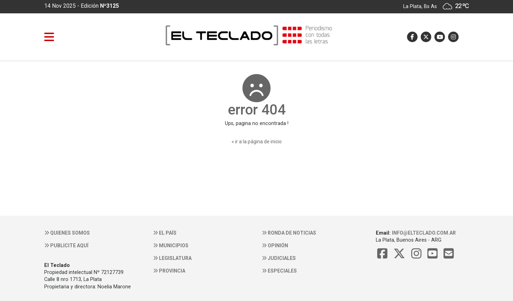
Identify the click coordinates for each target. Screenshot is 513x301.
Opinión (275, 245)
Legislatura (172, 258)
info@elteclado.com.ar (424, 233)
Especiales (279, 271)
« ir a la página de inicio (257, 141)
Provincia (169, 271)
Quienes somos (67, 233)
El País (164, 233)
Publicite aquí (66, 245)
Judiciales (279, 258)
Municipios (170, 245)
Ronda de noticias (289, 233)
